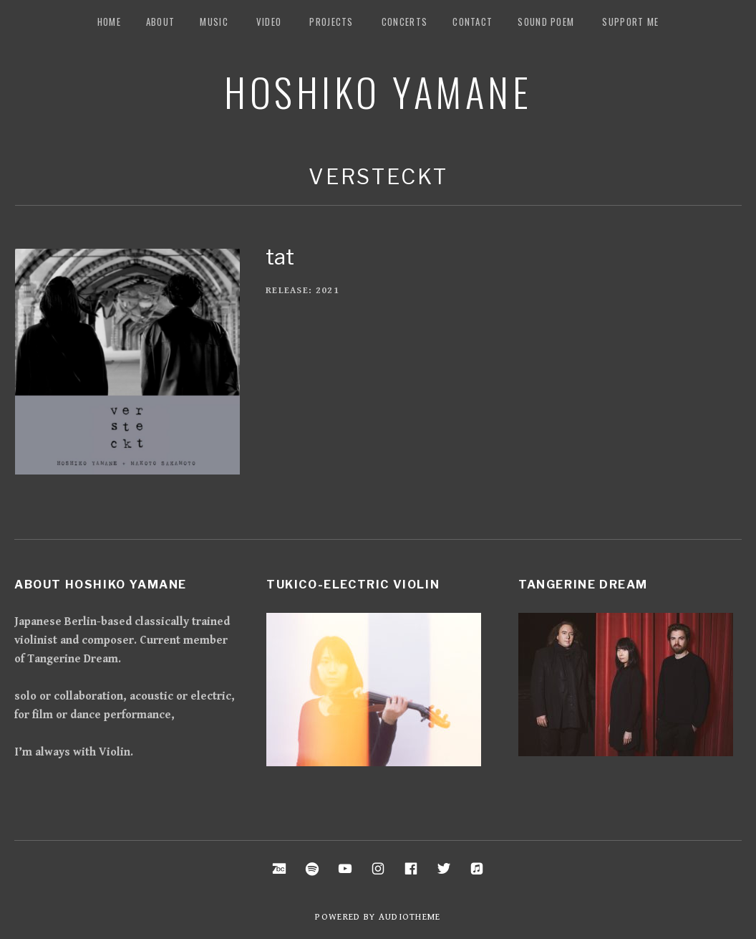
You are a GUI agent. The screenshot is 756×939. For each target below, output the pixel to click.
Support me (630, 21)
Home (109, 21)
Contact (472, 21)
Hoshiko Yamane (378, 91)
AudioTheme (410, 917)
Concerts (404, 21)
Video (269, 21)
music (214, 21)
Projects (331, 21)
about (160, 21)
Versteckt (378, 176)
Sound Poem (546, 21)
